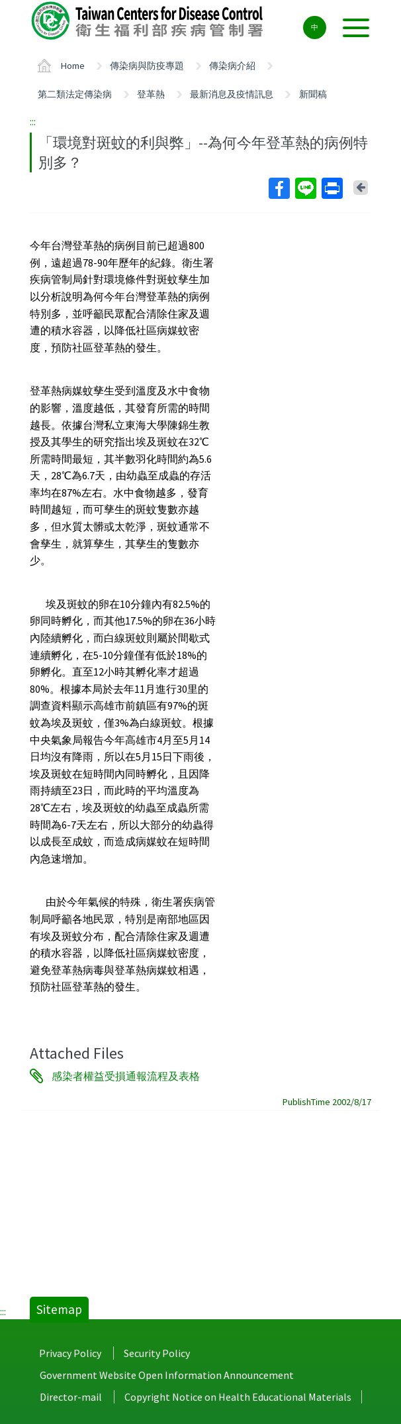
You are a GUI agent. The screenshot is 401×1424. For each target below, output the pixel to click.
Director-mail (71, 1396)
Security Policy (157, 1353)
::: (33, 121)
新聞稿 (313, 94)
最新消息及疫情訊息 (231, 94)
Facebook (278, 188)
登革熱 (151, 94)
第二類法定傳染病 (75, 94)
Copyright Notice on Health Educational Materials (237, 1396)
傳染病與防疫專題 (147, 66)
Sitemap (59, 1309)
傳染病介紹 (232, 66)
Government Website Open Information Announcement (167, 1375)
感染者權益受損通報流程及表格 (126, 1076)
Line (305, 188)
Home (73, 66)
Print (331, 188)
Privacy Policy (70, 1353)
